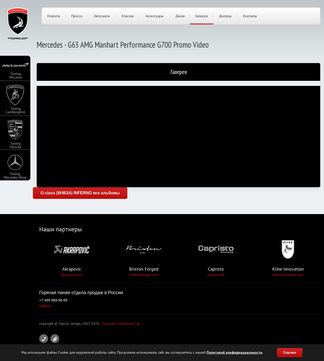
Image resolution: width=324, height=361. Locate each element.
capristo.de (216, 274)
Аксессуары (155, 16)
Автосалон (102, 16)
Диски (180, 16)
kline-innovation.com (288, 274)
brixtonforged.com (144, 274)
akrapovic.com (71, 274)
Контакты (250, 16)
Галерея (201, 16)
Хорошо (289, 352)
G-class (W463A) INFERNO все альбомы (80, 193)
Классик (128, 16)
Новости (53, 16)
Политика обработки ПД (121, 323)
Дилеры (225, 16)
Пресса (76, 16)
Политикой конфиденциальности (234, 352)
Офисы (45, 306)
